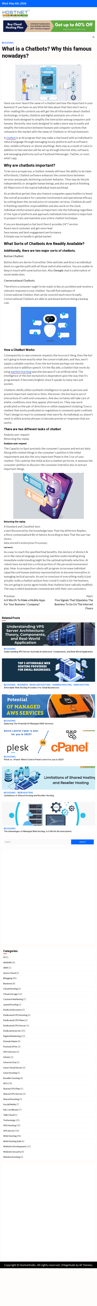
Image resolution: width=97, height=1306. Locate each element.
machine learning (21, 371)
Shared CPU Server (13, 1093)
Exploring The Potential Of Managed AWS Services (48, 706)
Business (22, 684)
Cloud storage (10, 994)
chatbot (11, 137)
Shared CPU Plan (11, 1088)
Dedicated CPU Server (14, 1025)
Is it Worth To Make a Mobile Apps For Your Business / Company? (26, 600)
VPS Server (9, 1130)
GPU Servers (9, 1051)
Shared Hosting (62, 684)
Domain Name (10, 1041)
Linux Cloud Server (12, 1067)
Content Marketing (13, 999)
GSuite (6, 1057)
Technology (9, 1120)
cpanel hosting (10, 1004)
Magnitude (68, 1265)
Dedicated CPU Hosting (15, 1015)
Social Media (9, 1104)
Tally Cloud (8, 1114)
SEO (5, 1083)
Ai (4, 957)
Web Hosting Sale (12, 1141)
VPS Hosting (9, 1125)
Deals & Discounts (12, 1009)
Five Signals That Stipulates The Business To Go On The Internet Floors (71, 602)
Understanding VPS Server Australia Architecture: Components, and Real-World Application (48, 634)
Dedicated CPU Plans (14, 1020)
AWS (5, 967)
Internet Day (9, 1062)
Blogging (8, 42)
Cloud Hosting (10, 988)
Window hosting (11, 1157)
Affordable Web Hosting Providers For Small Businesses (48, 670)
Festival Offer (10, 1046)
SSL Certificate (10, 1109)
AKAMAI (7, 962)
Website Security (12, 1151)
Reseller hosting (40, 684)
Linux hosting (10, 1072)
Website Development (14, 1146)
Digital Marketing (12, 1036)
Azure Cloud (9, 973)
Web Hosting (81, 684)
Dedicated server (12, 1030)
